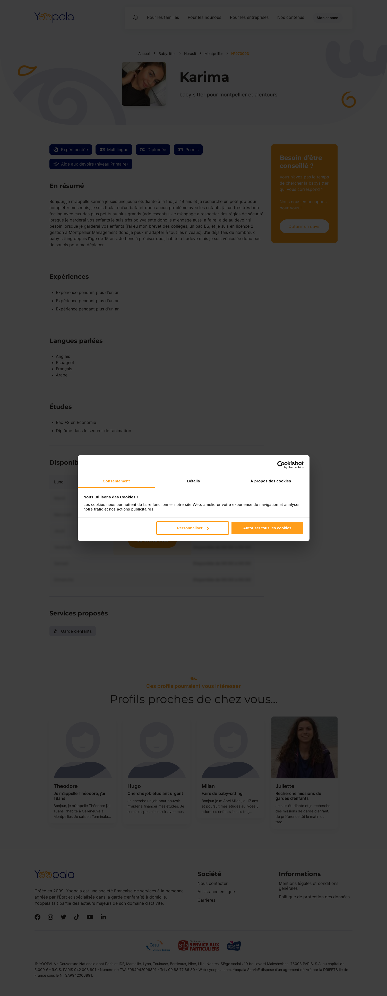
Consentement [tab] (116, 481)
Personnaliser (193, 528)
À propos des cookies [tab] (271, 481)
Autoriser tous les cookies (267, 528)
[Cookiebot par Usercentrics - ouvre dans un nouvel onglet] (281, 465)
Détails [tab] (193, 481)
